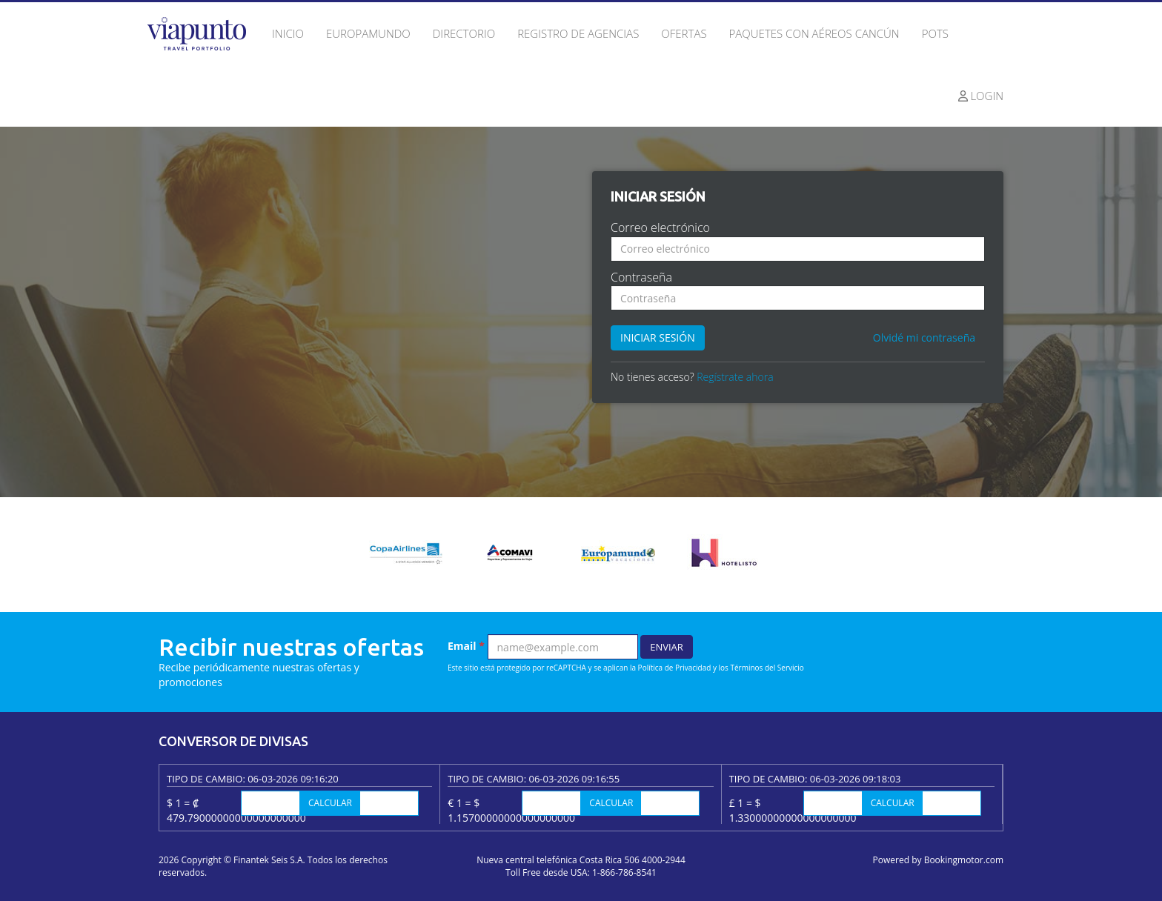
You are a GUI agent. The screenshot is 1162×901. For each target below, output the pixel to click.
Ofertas (683, 33)
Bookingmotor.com (963, 860)
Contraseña (641, 277)
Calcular (330, 803)
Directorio (464, 33)
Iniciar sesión (657, 337)
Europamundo (368, 33)
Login (981, 95)
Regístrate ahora (735, 377)
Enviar (666, 647)
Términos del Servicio (766, 667)
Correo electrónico (660, 227)
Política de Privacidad (674, 667)
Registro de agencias (578, 33)
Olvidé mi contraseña (924, 337)
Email (466, 646)
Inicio (288, 33)
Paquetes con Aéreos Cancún (814, 33)
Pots (935, 33)
